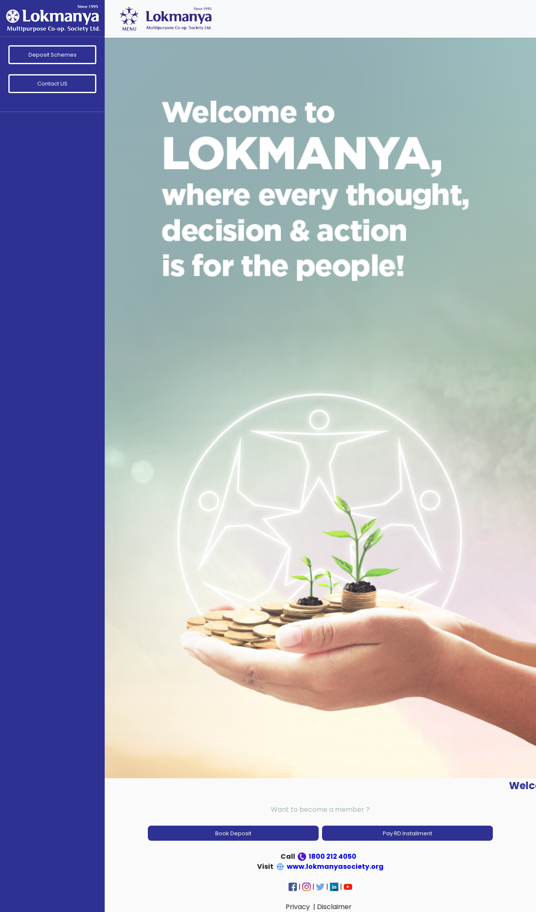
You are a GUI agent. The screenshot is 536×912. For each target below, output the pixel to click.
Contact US (52, 83)
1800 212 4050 (328, 856)
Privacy (299, 907)
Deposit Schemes (52, 54)
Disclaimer (335, 907)
